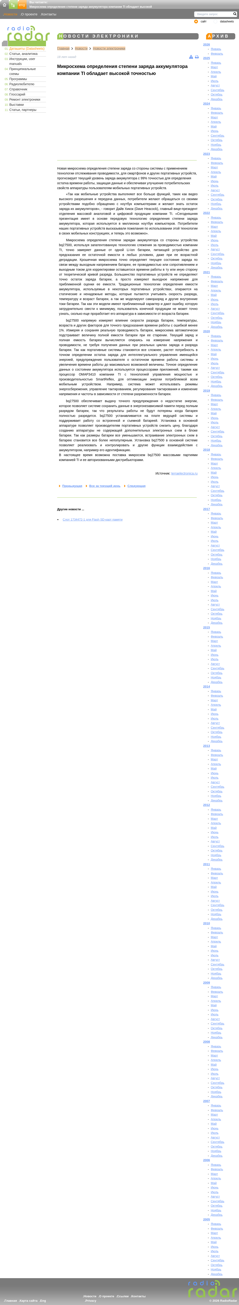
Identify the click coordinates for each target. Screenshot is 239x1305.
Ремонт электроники (24, 99)
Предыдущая (72, 486)
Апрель (216, 72)
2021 (206, 272)
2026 (206, 44)
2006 (206, 1160)
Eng (43, 1300)
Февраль (217, 53)
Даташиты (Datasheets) (27, 48)
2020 (206, 331)
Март (214, 67)
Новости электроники (109, 48)
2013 (206, 746)
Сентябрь (217, 90)
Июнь (214, 131)
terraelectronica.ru (184, 473)
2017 (206, 509)
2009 (206, 982)
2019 (206, 390)
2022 (206, 213)
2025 (206, 58)
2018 (206, 449)
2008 (206, 1041)
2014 (206, 686)
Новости (10, 14)
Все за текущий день (104, 486)
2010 (206, 923)
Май (214, 76)
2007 (206, 1101)
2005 (206, 1219)
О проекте (29, 14)
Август (215, 85)
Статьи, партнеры (22, 110)
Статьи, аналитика (23, 54)
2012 (206, 805)
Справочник (18, 89)
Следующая (136, 486)
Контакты (48, 14)
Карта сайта (29, 1300)
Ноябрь (216, 144)
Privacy (90, 1300)
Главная (63, 48)
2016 (206, 568)
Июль (214, 81)
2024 (206, 103)
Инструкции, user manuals (22, 61)
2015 (206, 627)
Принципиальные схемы (22, 71)
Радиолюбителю (21, 84)
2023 (206, 154)
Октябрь (216, 94)
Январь (216, 49)
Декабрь (217, 99)
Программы (18, 79)
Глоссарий (17, 94)
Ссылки (123, 1296)
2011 (206, 864)
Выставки (16, 104)
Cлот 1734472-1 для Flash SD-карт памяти (93, 519)
